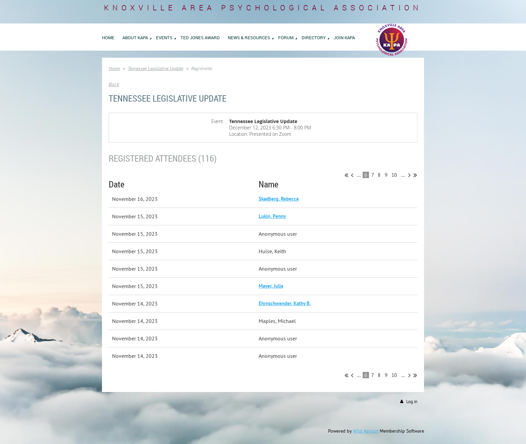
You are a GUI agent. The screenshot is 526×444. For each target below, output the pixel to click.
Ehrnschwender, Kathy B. (285, 303)
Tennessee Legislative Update (155, 68)
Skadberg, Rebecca (279, 199)
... (359, 175)
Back (114, 84)
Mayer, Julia (271, 286)
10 (394, 175)
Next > (409, 175)
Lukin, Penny (272, 216)
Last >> (415, 175)
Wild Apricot (365, 431)
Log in (411, 401)
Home (114, 68)
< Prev (352, 175)
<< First (346, 175)
